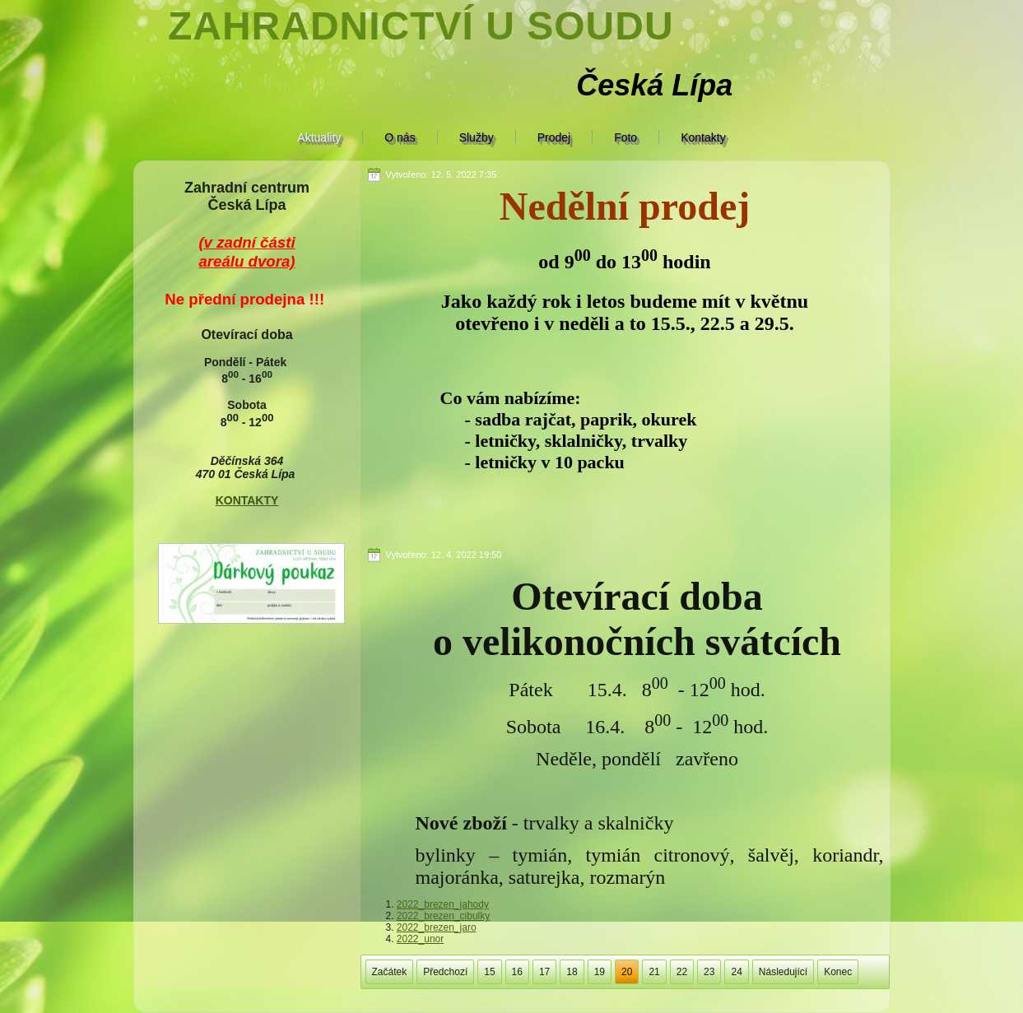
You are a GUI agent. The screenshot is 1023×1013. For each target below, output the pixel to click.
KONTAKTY (247, 500)
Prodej (553, 137)
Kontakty (703, 137)
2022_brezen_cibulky (443, 916)
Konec (838, 972)
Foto (625, 137)
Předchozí (445, 972)
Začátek (389, 972)
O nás (399, 137)
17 (544, 972)
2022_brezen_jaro (437, 927)
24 (736, 972)
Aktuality (319, 137)
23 (709, 972)
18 (571, 972)
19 (599, 972)
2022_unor (420, 939)
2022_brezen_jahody (443, 904)
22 (682, 972)
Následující (783, 972)
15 (489, 972)
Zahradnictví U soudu (421, 26)
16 (517, 972)
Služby (476, 137)
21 (654, 972)
